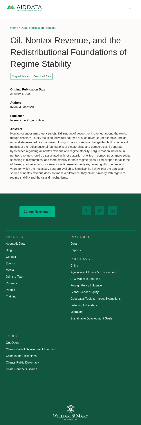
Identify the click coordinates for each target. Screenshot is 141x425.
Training (11, 296)
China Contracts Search (21, 369)
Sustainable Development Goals (91, 318)
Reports (75, 250)
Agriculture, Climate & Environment (93, 272)
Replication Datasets (42, 27)
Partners (11, 283)
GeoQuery (12, 342)
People (10, 289)
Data (24, 27)
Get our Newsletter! (37, 211)
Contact (11, 256)
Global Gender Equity (84, 292)
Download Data (42, 76)
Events (10, 263)
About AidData (15, 243)
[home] (24, 8)
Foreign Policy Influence (86, 285)
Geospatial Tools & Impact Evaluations (95, 298)
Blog (9, 250)
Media (10, 270)
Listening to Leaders (83, 305)
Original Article (20, 76)
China (74, 265)
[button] (130, 8)
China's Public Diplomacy (22, 362)
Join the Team (15, 276)
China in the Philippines (21, 355)
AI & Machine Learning (85, 278)
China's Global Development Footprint (30, 349)
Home (14, 27)
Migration (76, 311)
